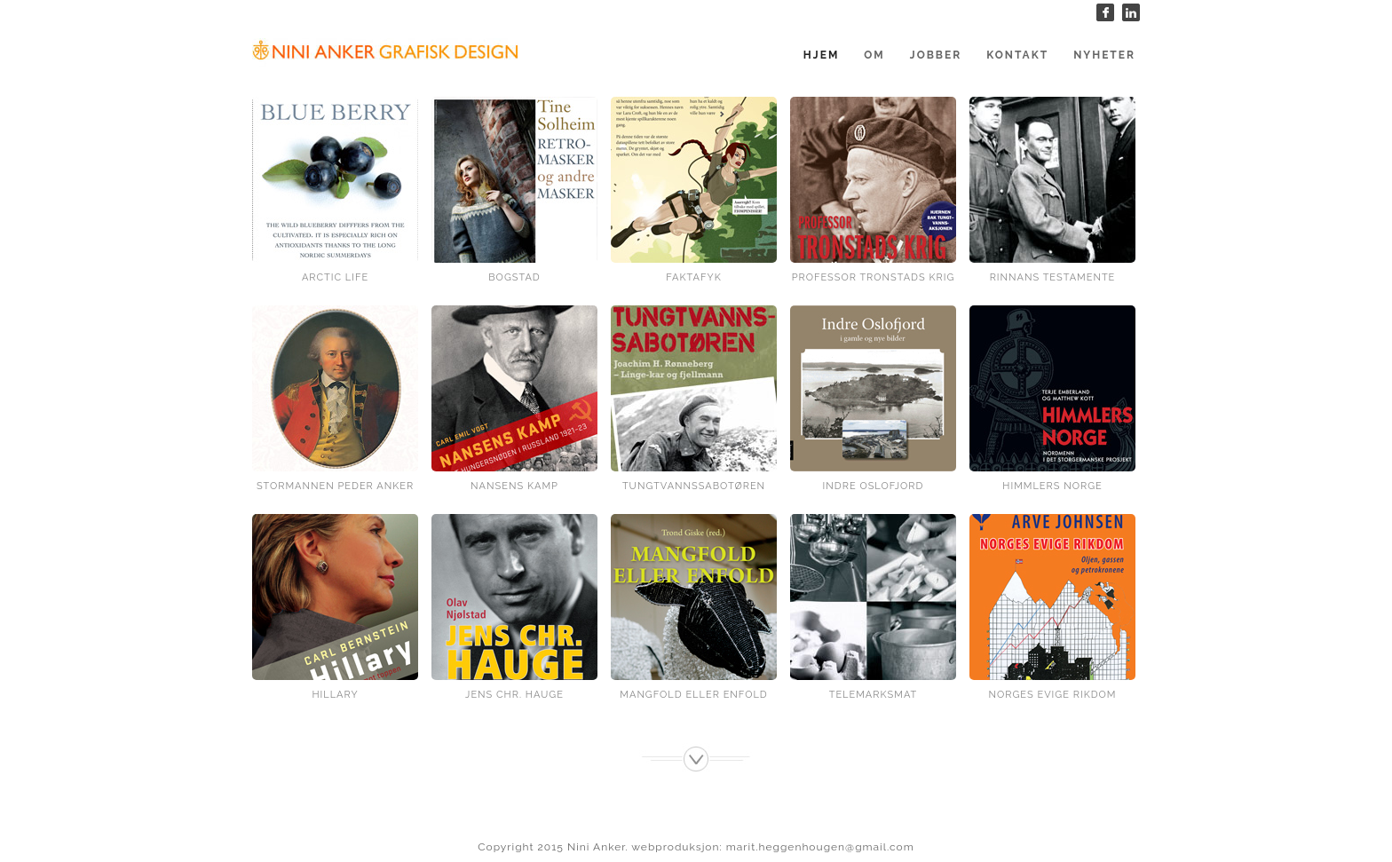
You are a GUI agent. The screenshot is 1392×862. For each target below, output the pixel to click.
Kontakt (1017, 55)
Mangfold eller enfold (693, 694)
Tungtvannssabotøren (693, 486)
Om (874, 55)
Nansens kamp (514, 486)
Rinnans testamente (1053, 277)
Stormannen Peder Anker (335, 486)
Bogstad (514, 277)
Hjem (821, 55)
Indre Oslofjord (873, 486)
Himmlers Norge (1052, 486)
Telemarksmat (873, 694)
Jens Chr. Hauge (514, 694)
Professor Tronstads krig (873, 277)
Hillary (335, 694)
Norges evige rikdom (1053, 694)
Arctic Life (335, 277)
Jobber (935, 55)
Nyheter (1104, 55)
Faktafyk (693, 277)
